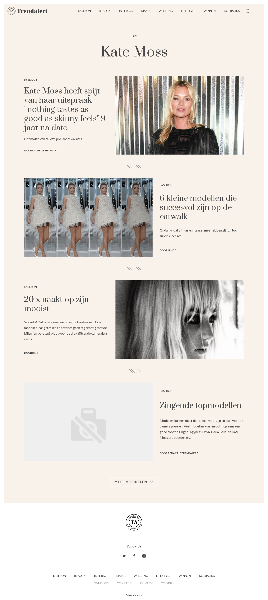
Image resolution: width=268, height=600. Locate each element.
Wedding (166, 11)
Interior (126, 11)
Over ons (101, 583)
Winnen (210, 11)
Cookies (167, 583)
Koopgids (232, 11)
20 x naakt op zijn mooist (56, 304)
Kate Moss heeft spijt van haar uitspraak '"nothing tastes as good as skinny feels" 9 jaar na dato (65, 109)
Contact (124, 583)
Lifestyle (188, 11)
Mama (146, 11)
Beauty (105, 11)
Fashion (84, 11)
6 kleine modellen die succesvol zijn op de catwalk (198, 207)
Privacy (146, 583)
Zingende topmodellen (200, 405)
